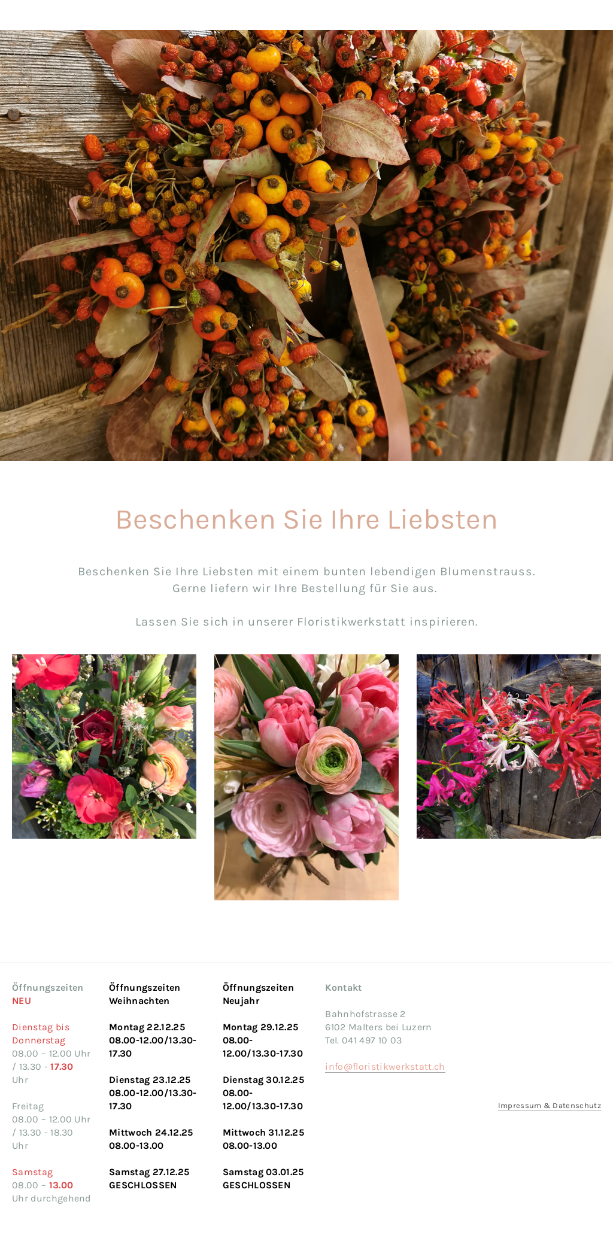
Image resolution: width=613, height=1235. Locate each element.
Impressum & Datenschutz (549, 1105)
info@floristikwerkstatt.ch (385, 1066)
